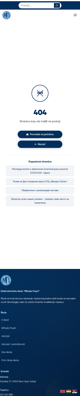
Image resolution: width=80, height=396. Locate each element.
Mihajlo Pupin (8, 328)
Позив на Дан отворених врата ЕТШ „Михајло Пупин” (40, 181)
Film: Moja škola (10, 360)
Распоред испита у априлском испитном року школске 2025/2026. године (40, 171)
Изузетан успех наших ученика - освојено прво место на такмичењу (40, 201)
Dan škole (6, 352)
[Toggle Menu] (75, 15)
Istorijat (5, 336)
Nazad (40, 144)
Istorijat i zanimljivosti (13, 344)
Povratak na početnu (40, 134)
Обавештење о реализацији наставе (40, 190)
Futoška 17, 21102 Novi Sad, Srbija (18, 381)
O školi (5, 319)
